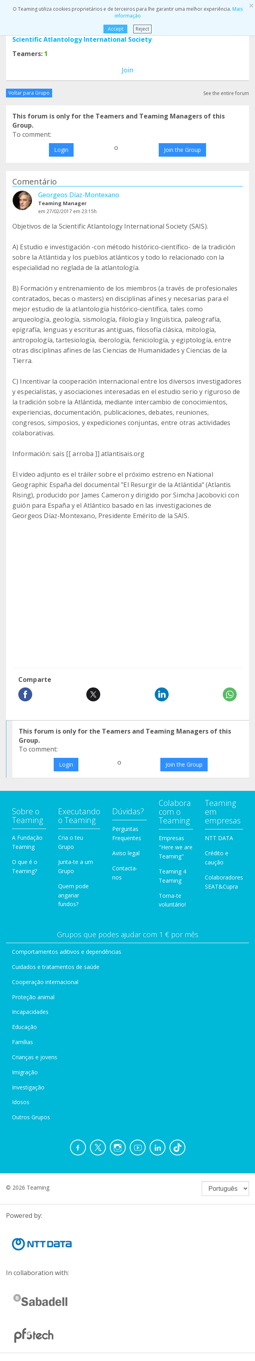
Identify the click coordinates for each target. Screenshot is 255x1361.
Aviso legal (126, 853)
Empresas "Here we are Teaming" (176, 847)
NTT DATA (219, 838)
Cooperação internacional (45, 982)
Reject (142, 28)
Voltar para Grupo (29, 92)
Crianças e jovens (34, 1057)
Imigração (25, 1072)
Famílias (22, 1042)
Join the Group (182, 149)
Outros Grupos (31, 1117)
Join (127, 70)
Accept (115, 28)
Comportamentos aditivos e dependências (66, 951)
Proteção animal (33, 997)
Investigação (28, 1087)
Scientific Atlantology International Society (82, 39)
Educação (24, 1027)
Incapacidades (30, 1011)
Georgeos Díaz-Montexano (78, 194)
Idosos (20, 1102)
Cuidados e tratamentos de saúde (55, 967)
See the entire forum (226, 93)
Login (61, 149)
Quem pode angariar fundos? (73, 895)
